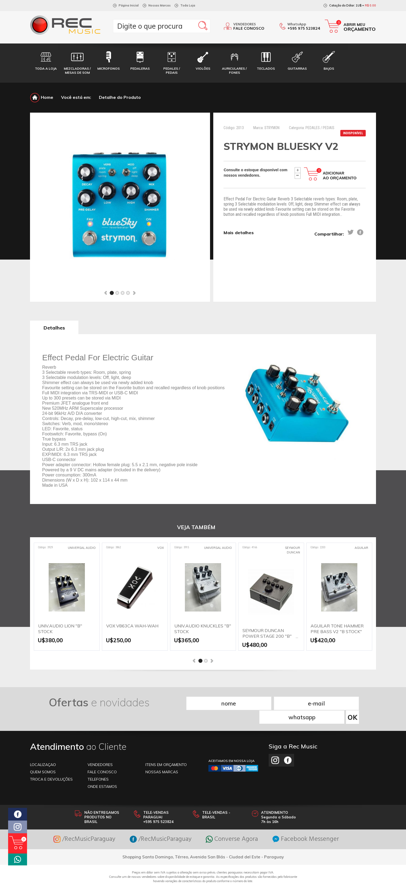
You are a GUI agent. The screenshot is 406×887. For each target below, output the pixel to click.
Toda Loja (187, 5)
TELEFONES (98, 765)
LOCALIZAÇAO (43, 750)
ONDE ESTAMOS (102, 772)
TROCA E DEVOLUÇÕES (51, 765)
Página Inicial (129, 5)
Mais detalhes (239, 232)
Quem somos (43, 757)
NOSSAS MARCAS (161, 757)
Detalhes (54, 328)
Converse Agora (232, 825)
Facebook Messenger (307, 825)
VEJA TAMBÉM (196, 527)
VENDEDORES (100, 750)
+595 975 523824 (303, 28)
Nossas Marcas (159, 5)
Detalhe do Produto (120, 97)
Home (41, 97)
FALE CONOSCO (102, 757)
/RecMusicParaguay (83, 825)
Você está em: (76, 97)
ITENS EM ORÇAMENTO (166, 750)
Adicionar (340, 175)
